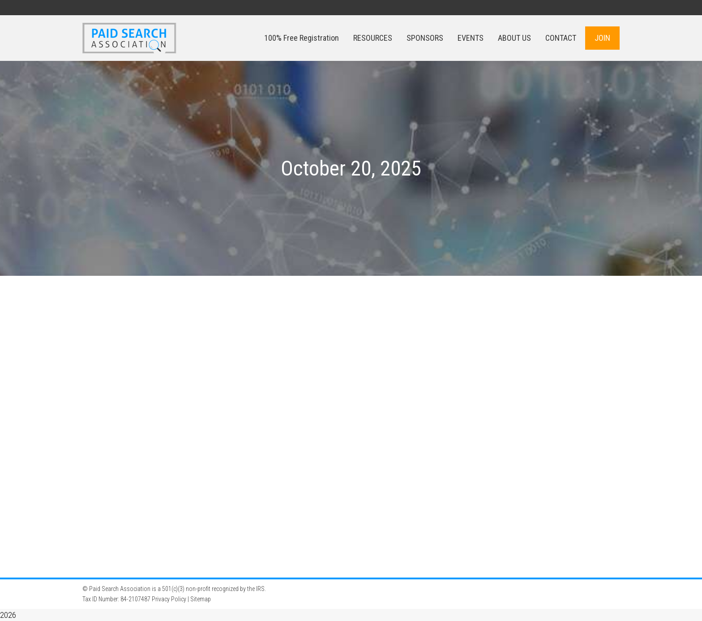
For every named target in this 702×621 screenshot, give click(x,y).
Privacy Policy (169, 599)
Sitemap (200, 599)
